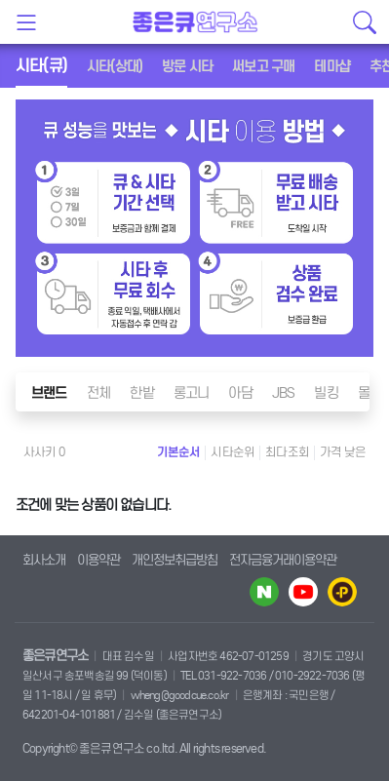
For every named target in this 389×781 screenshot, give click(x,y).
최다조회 (287, 452)
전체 (98, 393)
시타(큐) (41, 66)
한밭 (141, 393)
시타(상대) (114, 66)
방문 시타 (187, 66)
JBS (283, 393)
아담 (240, 393)
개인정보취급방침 (174, 560)
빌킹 (325, 393)
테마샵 (332, 66)
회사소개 (43, 560)
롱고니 (192, 393)
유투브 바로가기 (303, 591)
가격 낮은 (343, 452)
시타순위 (232, 452)
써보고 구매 (263, 66)
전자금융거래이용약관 (282, 560)
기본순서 (179, 452)
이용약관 (98, 560)
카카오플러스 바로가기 (342, 591)
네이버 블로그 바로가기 (264, 591)
